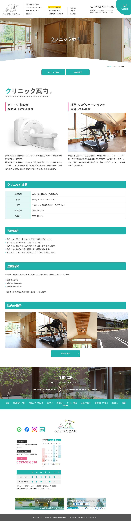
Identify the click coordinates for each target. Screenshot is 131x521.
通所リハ (50, 403)
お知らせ (73, 8)
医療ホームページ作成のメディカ (88, 517)
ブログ (73, 11)
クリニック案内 (54, 7)
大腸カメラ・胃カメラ (34, 7)
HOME (109, 66)
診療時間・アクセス (56, 14)
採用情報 (73, 14)
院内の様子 (78, 72)
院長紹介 (29, 14)
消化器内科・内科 (32, 4)
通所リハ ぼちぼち (32, 10)
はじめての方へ (54, 10)
